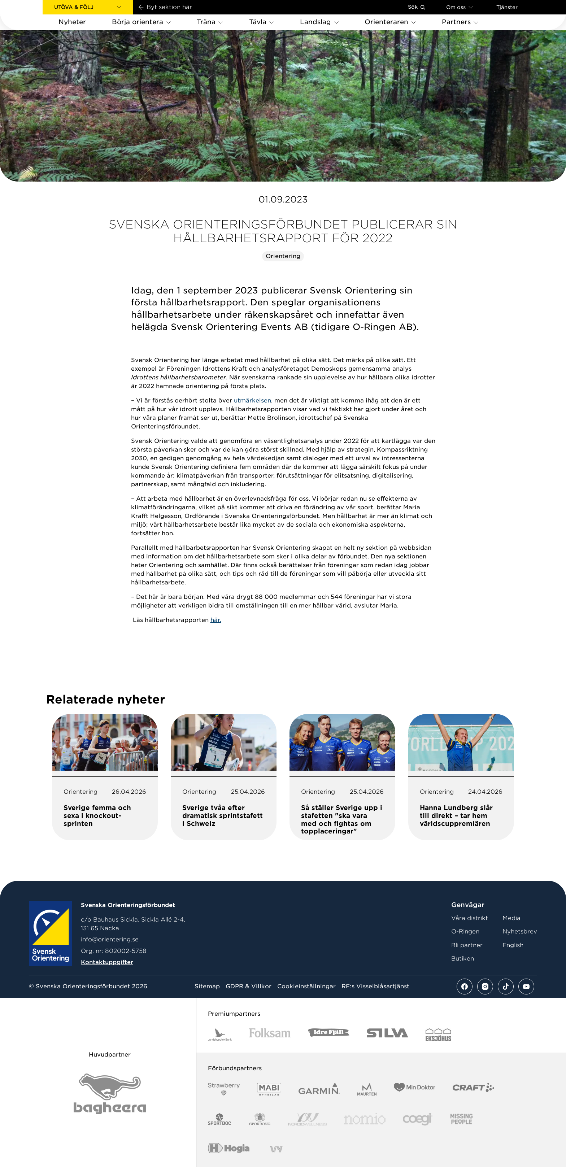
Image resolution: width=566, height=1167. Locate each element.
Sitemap (207, 986)
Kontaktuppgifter (107, 962)
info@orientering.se (110, 939)
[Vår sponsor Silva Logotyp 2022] (387, 1034)
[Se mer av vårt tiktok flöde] (506, 986)
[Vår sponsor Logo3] (417, 1119)
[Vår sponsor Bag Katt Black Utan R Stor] (110, 1094)
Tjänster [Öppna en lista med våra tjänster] (507, 7)
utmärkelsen (252, 400)
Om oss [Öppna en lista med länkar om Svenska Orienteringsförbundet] (459, 7)
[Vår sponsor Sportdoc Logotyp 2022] (219, 1119)
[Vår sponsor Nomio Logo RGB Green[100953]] (365, 1119)
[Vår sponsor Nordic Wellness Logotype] (307, 1119)
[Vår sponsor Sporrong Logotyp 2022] (260, 1119)
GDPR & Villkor (248, 986)
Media (511, 918)
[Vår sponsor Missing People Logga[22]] (461, 1119)
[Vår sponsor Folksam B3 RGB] (270, 1034)
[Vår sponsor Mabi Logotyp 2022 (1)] (269, 1089)
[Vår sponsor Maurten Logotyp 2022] (367, 1089)
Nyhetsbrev (519, 931)
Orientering (283, 256)
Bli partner (467, 945)
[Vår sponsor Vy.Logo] (276, 1149)
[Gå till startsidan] (33, 15)
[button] (88, 7)
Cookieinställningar (306, 986)
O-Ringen (465, 931)
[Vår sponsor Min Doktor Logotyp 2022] (414, 1089)
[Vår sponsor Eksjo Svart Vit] (438, 1034)
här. (215, 620)
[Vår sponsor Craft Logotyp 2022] (473, 1089)
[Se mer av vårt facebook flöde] (465, 986)
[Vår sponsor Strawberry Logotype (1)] (224, 1089)
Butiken (462, 958)
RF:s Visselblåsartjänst (375, 986)
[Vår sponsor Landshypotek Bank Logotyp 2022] (220, 1034)
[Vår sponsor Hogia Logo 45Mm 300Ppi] (228, 1149)
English (512, 945)
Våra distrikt (469, 918)
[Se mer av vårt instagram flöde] (485, 986)
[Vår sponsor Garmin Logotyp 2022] (319, 1089)
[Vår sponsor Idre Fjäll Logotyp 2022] (328, 1034)
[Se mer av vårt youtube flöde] (526, 986)
